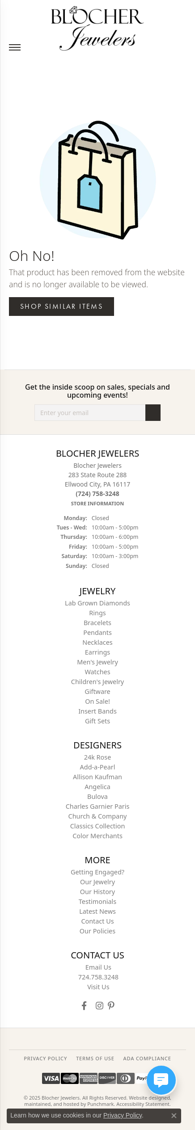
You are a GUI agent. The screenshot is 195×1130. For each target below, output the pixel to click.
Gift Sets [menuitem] (97, 721)
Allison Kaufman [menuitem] (97, 777)
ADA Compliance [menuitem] (147, 1058)
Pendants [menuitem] (97, 632)
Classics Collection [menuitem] (97, 826)
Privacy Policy (122, 1115)
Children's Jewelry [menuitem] (97, 681)
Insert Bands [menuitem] (97, 711)
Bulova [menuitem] (97, 796)
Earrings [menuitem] (97, 652)
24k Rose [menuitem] (97, 757)
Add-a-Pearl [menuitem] (97, 767)
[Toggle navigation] (15, 47)
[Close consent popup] (174, 1115)
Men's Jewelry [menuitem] (97, 662)
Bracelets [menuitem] (97, 622)
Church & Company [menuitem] (97, 816)
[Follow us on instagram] (99, 1005)
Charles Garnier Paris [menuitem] (98, 806)
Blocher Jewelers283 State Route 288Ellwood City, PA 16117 (97, 484)
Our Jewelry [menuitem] (97, 882)
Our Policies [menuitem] (97, 931)
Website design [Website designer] (146, 1097)
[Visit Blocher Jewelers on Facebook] (84, 1005)
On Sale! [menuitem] (97, 701)
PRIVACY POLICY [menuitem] (45, 1058)
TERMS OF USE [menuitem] (95, 1058)
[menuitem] (97, 967)
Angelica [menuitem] (97, 786)
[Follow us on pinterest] (111, 1005)
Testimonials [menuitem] (97, 901)
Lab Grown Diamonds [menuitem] (97, 603)
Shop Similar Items (61, 306)
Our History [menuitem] (97, 891)
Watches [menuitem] (97, 672)
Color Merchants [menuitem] (97, 836)
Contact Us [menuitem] (97, 921)
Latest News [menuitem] (97, 911)
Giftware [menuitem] (97, 691)
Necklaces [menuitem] (97, 642)
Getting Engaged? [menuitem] (97, 872)
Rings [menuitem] (97, 613)
